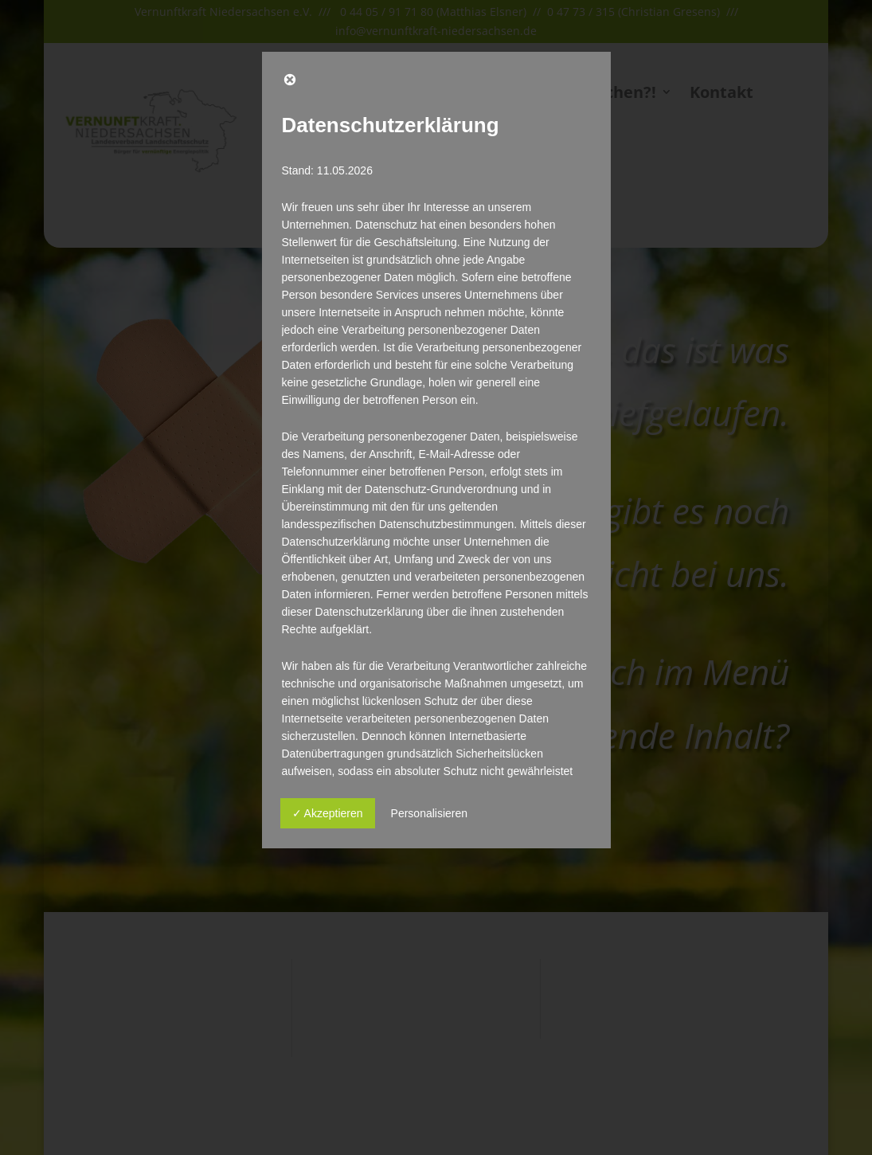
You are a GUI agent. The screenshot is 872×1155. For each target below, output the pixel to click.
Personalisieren (429, 813)
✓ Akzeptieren (327, 813)
